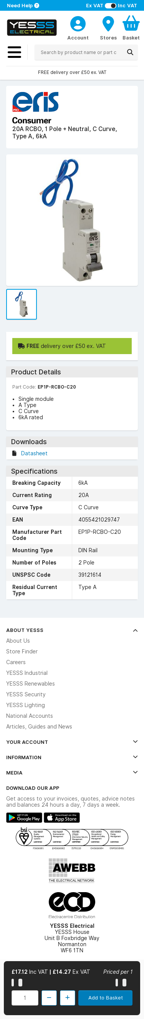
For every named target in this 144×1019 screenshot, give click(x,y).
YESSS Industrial (27, 673)
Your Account (72, 742)
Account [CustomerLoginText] (78, 37)
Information (72, 757)
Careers (16, 662)
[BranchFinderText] (108, 27)
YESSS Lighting (25, 705)
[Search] (130, 52)
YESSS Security (26, 694)
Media (72, 773)
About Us (18, 641)
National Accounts (29, 716)
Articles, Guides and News (39, 727)
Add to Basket (105, 997)
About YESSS (72, 630)
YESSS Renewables (30, 684)
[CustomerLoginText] (78, 22)
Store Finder (22, 651)
